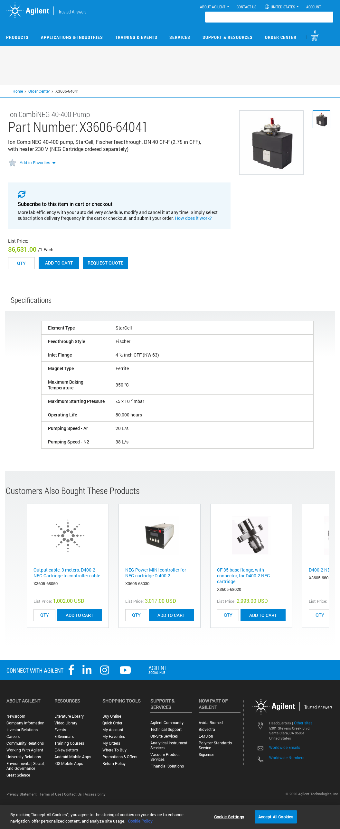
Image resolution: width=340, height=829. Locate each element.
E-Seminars (64, 736)
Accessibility (95, 794)
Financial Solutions (167, 766)
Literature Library (69, 716)
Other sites (303, 722)
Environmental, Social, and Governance (25, 766)
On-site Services (164, 736)
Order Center (281, 37)
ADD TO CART (79, 615)
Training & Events (136, 37)
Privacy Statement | (23, 794)
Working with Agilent (24, 750)
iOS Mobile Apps (68, 763)
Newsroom (15, 716)
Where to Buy (114, 750)
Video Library (65, 723)
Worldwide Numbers (286, 757)
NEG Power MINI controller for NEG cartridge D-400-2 (155, 573)
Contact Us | (74, 794)
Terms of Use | (52, 794)
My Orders (111, 743)
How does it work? (193, 218)
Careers (13, 736)
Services (179, 37)
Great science (18, 775)
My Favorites (113, 736)
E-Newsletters (66, 750)
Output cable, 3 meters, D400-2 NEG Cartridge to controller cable (66, 573)
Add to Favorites (35, 162)
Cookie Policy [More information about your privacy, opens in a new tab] (140, 821)
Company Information (25, 723)
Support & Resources (228, 37)
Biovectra (207, 729)
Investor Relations (22, 729)
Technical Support (166, 729)
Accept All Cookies (275, 816)
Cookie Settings (229, 816)
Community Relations (25, 743)
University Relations (23, 756)
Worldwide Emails (284, 747)
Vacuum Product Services (165, 757)
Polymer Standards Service (215, 745)
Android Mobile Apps (72, 756)
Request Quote (105, 263)
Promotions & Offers (119, 756)
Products (17, 37)
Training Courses (69, 743)
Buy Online (111, 716)
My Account (112, 729)
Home (18, 91)
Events (60, 729)
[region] (170, 817)
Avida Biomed (211, 722)
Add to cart (59, 263)
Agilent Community (167, 722)
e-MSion (206, 736)
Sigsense (206, 754)
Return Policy (114, 763)
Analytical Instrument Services (168, 745)
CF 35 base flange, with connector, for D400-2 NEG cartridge (243, 575)
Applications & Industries (72, 37)
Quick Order (112, 723)
